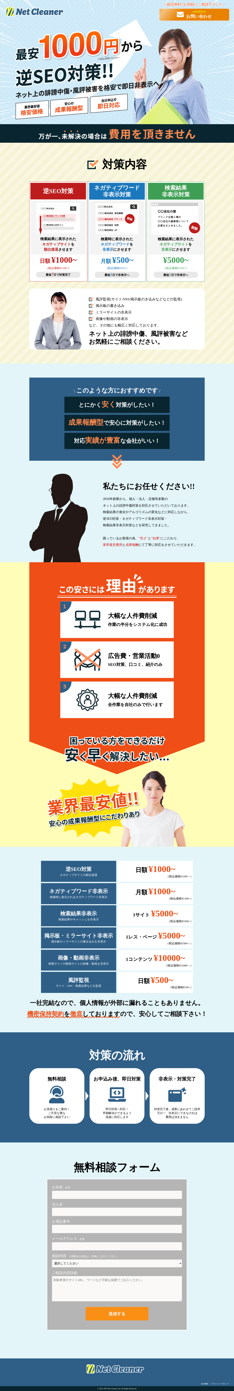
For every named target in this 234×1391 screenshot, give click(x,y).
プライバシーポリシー (220, 1384)
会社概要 (204, 1384)
